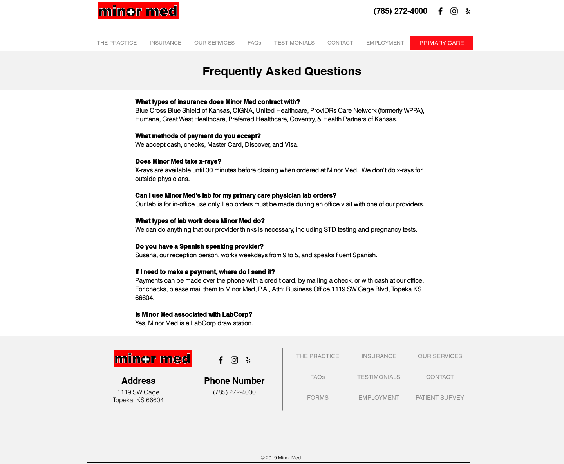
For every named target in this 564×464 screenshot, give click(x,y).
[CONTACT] (439, 377)
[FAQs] (317, 377)
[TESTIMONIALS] (378, 377)
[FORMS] (317, 397)
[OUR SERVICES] (439, 356)
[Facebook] (440, 11)
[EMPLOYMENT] (378, 397)
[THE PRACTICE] (317, 356)
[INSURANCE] (378, 356)
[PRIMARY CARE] (441, 43)
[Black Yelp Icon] (468, 11)
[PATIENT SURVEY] (439, 397)
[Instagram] (454, 11)
